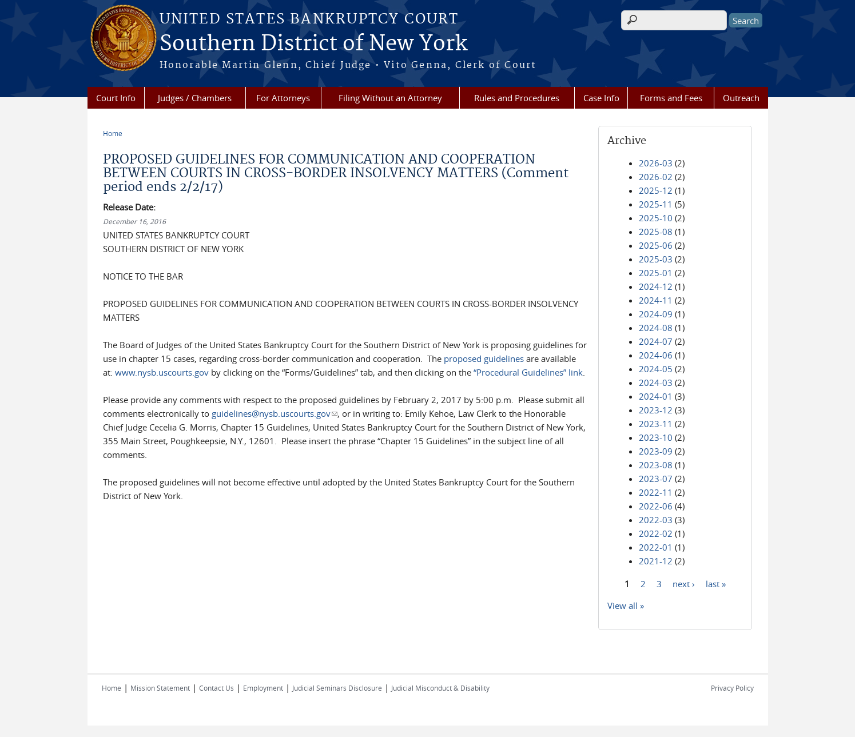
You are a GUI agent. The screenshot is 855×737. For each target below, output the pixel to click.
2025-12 (656, 190)
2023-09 (656, 451)
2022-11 (656, 492)
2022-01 (656, 547)
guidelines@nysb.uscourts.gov (274, 413)
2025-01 (656, 272)
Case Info (601, 97)
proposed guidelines (484, 358)
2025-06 (656, 245)
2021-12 (656, 561)
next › (684, 583)
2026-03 (656, 163)
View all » (625, 605)
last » (716, 583)
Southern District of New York (313, 44)
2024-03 (656, 382)
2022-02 (656, 533)
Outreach (741, 97)
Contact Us (216, 687)
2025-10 (656, 218)
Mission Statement (160, 687)
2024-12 (656, 286)
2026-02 (656, 176)
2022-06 (656, 506)
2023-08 (656, 465)
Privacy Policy (732, 687)
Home (112, 133)
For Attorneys (283, 97)
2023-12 (656, 410)
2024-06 (656, 355)
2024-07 (656, 341)
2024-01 (656, 396)
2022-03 (656, 519)
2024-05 (656, 369)
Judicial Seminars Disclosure (337, 687)
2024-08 (656, 327)
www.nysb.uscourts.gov (162, 372)
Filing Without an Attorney (390, 97)
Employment (263, 687)
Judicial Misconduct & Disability (440, 687)
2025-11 (656, 204)
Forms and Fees (671, 97)
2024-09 (656, 314)
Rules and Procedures (516, 97)
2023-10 (656, 437)
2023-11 (656, 423)
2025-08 (656, 231)
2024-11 (656, 300)
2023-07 (656, 478)
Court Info (116, 97)
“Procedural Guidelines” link (528, 372)
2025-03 (656, 259)
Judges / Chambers (195, 97)
